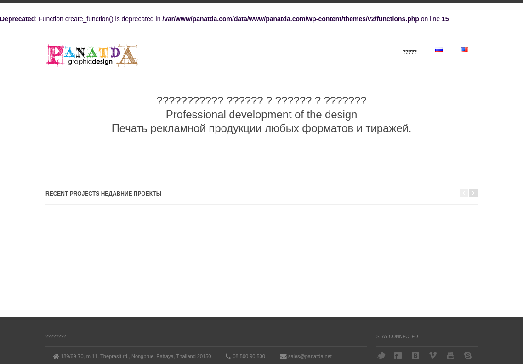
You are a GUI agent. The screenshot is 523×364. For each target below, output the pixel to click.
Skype (468, 355)
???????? (55, 336)
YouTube (451, 355)
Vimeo (433, 355)
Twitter (381, 355)
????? (410, 52)
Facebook (399, 355)
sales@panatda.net (310, 356)
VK (416, 355)
